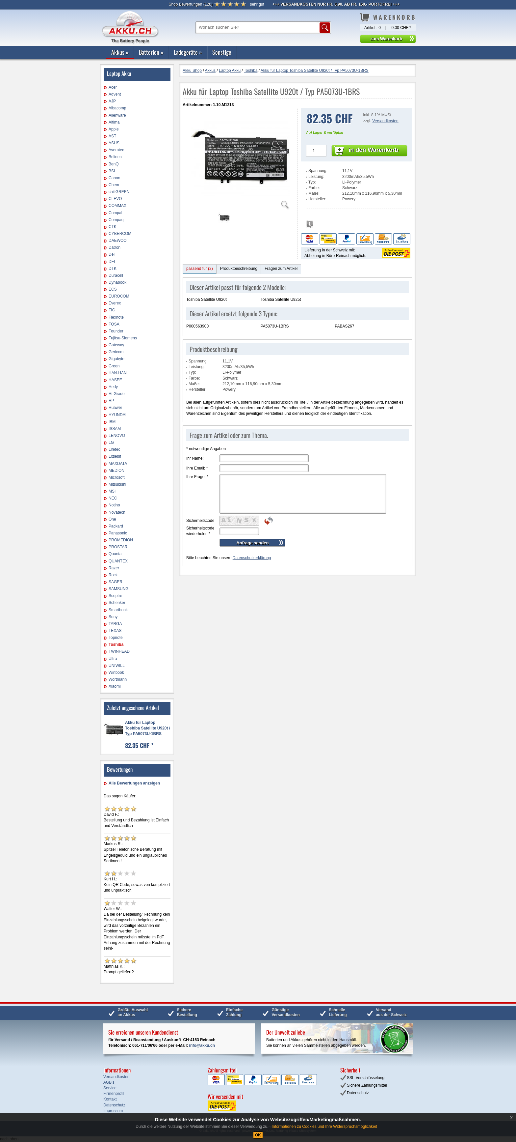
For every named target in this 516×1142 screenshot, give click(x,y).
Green (114, 366)
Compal (115, 213)
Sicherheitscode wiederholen (200, 531)
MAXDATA (118, 463)
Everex (115, 303)
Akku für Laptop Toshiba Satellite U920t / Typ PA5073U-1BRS (147, 728)
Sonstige (221, 52)
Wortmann (118, 679)
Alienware (117, 115)
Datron (114, 247)
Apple (114, 129)
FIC (112, 310)
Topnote (116, 637)
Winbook (116, 672)
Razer (114, 568)
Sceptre (115, 595)
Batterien (151, 52)
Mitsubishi (117, 484)
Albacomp (117, 108)
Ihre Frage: (197, 476)
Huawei (115, 407)
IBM (112, 421)
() (190, 4)
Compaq (116, 219)
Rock (113, 575)
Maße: (314, 193)
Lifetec (114, 449)
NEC (113, 498)
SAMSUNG (119, 588)
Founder (116, 331)
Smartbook (118, 610)
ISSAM (115, 428)
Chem (114, 185)
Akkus (120, 52)
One (112, 519)
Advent (115, 94)
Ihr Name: (195, 458)
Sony (113, 616)
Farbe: (314, 188)
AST (112, 136)
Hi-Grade (117, 393)
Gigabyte (116, 359)
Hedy (113, 387)
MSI (112, 491)
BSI (112, 171)
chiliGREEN (119, 191)
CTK (112, 226)
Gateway (116, 345)
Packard (116, 526)
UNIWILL (117, 665)
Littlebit (115, 456)
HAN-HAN (118, 373)
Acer (113, 87)
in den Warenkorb (373, 150)
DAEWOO (118, 240)
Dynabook (117, 282)
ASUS (114, 143)
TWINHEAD (119, 651)
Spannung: (317, 170)
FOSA (114, 324)
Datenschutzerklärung (252, 558)
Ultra (113, 658)
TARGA (115, 623)
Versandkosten (385, 121)
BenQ (114, 164)
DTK (112, 268)
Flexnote (116, 317)
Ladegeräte (188, 52)
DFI (112, 261)
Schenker (117, 602)
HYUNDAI (117, 415)
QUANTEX (118, 561)
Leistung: (316, 176)
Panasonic (118, 533)
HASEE (115, 380)
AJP (112, 101)
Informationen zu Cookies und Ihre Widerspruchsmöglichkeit (324, 1126)
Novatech (117, 512)
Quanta (115, 554)
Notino (114, 505)
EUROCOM (119, 296)
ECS (113, 289)
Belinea (115, 157)
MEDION (116, 470)
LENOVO (117, 435)
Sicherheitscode (200, 520)
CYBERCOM (120, 233)
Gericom (116, 352)
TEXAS (115, 630)
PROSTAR (118, 547)
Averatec (116, 150)
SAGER (115, 582)
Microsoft (117, 477)
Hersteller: (317, 199)
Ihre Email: (197, 468)
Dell (112, 254)
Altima (114, 122)
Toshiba (116, 644)
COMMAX (117, 205)
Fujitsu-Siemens (123, 338)
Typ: (312, 182)
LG (111, 442)
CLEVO (115, 198)
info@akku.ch (202, 1045)
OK (258, 1135)
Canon (114, 178)
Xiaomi (115, 686)
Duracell (116, 275)
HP (111, 400)
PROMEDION (121, 540)
